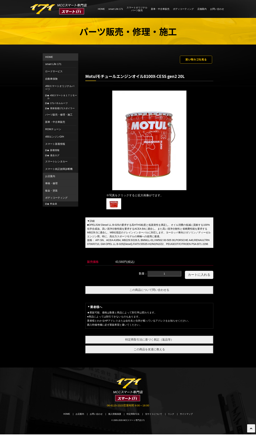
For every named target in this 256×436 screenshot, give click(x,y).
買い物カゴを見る (193, 60)
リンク (173, 415)
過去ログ (54, 155)
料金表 (53, 203)
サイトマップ (190, 415)
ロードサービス (54, 71)
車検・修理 (51, 183)
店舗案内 (202, 9)
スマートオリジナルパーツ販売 (137, 9)
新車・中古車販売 (160, 9)
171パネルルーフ (59, 103)
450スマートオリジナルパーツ (59, 88)
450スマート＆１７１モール (62, 97)
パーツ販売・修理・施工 (59, 114)
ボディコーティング (183, 9)
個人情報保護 (113, 415)
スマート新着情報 (55, 143)
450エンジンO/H (54, 136)
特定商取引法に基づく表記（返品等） (149, 340)
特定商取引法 (133, 415)
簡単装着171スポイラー (62, 108)
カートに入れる (199, 276)
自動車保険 (51, 78)
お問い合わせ (217, 9)
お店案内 (50, 176)
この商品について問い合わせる (149, 290)
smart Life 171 (115, 9)
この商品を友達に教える (149, 350)
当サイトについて (155, 415)
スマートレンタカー (56, 161)
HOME (101, 9)
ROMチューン (53, 129)
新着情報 (54, 150)
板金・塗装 (51, 190)
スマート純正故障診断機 (59, 169)
